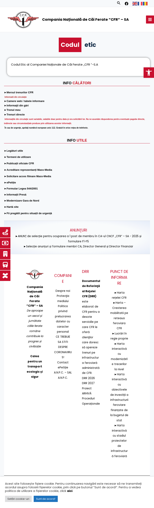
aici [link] (69, 491)
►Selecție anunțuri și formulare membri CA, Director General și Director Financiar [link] (78, 246)
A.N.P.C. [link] (63, 378)
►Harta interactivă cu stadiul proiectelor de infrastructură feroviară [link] (119, 441)
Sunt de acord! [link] (45, 499)
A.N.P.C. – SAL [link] (63, 372)
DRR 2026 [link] (88, 378)
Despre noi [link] (63, 291)
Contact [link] (63, 362)
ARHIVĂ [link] (86, 393)
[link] (149, 72)
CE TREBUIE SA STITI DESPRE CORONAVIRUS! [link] (63, 347)
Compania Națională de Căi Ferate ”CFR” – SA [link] (85, 19)
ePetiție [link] (63, 367)
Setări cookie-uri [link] (18, 499)
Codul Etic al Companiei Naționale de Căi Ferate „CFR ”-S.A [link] (54, 65)
